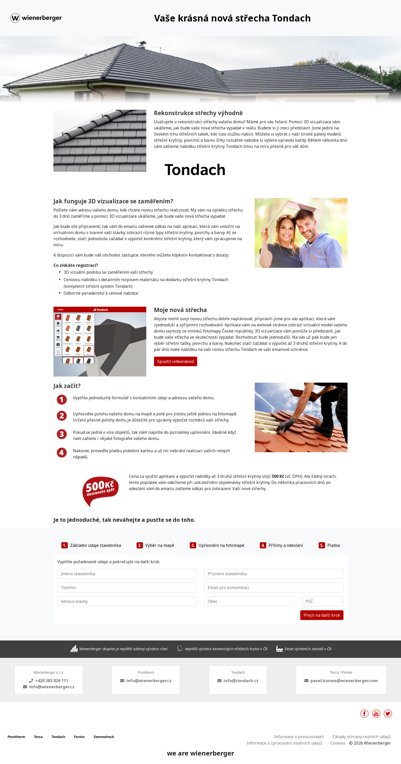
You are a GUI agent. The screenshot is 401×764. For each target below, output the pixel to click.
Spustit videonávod (175, 361)
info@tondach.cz (241, 680)
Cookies (338, 743)
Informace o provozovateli (299, 736)
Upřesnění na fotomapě (217, 545)
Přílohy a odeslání (281, 545)
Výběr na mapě (155, 545)
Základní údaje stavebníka (91, 545)
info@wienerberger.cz (51, 687)
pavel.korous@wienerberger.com (344, 680)
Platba (329, 545)
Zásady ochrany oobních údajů (361, 736)
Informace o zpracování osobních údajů (284, 743)
